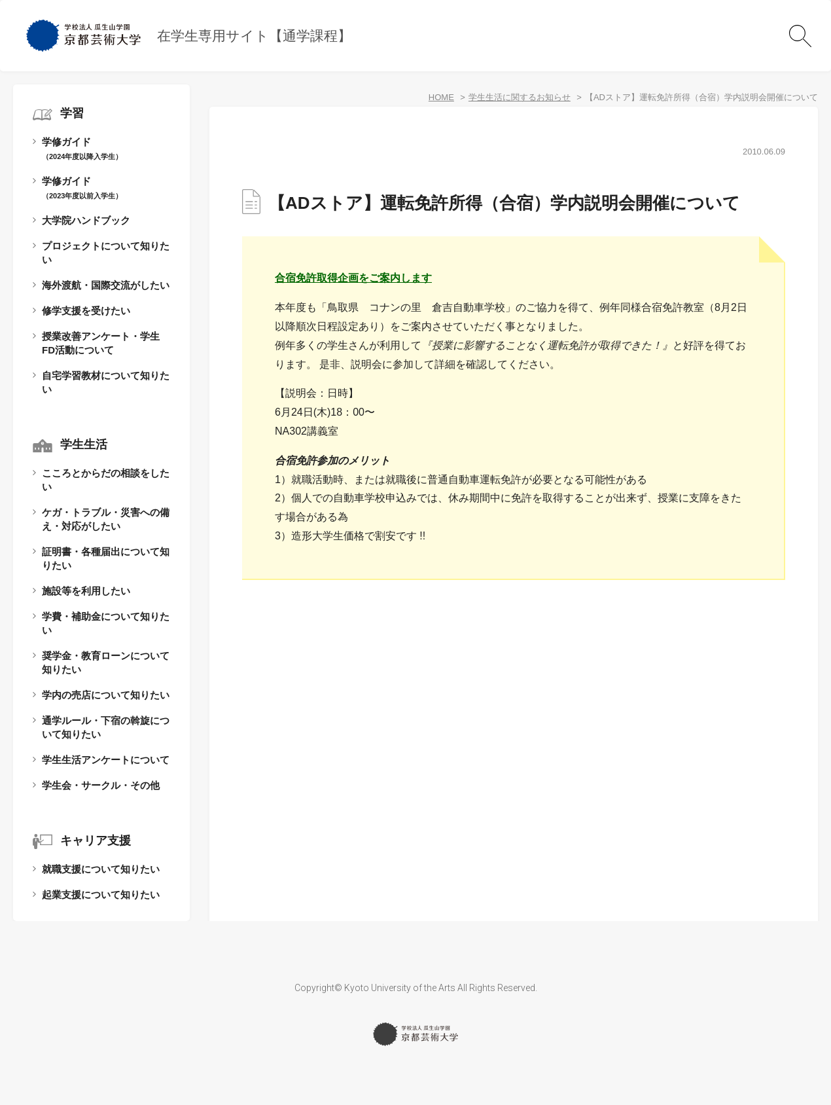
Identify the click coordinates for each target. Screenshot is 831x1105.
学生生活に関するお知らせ (520, 97)
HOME (441, 97)
